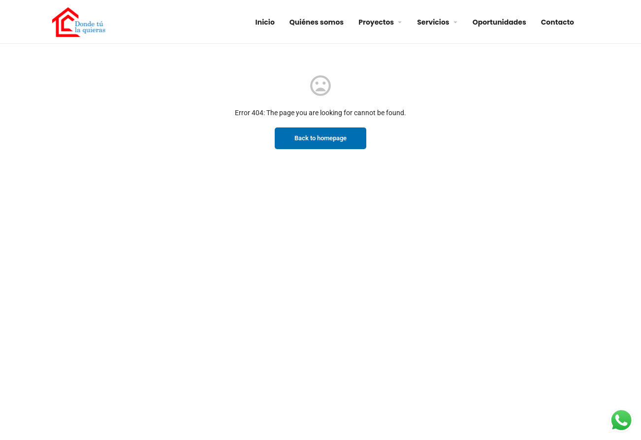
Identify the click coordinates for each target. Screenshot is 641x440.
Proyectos (376, 22)
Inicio (265, 22)
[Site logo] (80, 21)
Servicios (433, 22)
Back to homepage (320, 138)
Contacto (557, 22)
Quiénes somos (316, 22)
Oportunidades (499, 22)
